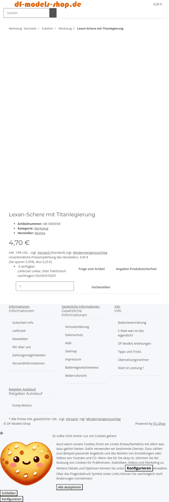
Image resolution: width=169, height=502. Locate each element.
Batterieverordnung (132, 322)
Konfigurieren (139, 468)
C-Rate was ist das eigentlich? (131, 333)
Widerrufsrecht (76, 375)
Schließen (9, 493)
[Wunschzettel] (145, 4)
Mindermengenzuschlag (90, 252)
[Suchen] (27, 13)
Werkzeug (41, 228)
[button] (138, 4)
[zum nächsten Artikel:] (126, 29)
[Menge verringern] (12, 286)
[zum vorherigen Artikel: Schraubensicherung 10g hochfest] (134, 29)
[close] (12, 46)
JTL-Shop (159, 423)
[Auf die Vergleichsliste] (12, 55)
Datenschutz (74, 335)
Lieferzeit (19, 331)
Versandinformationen (28, 363)
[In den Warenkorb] (105, 287)
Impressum (73, 359)
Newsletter (20, 339)
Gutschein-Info (22, 322)
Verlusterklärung (77, 327)
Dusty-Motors (22, 405)
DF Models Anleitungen (134, 343)
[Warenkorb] (157, 4)
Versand (44, 252)
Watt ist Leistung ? (131, 368)
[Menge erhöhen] (77, 286)
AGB (68, 343)
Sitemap (71, 351)
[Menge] (45, 286)
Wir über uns (21, 347)
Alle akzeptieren (69, 487)
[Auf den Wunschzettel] (20, 55)
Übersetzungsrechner (133, 360)
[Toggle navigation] (9, 5)
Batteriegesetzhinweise (81, 367)
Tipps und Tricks (129, 351)
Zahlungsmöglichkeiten (29, 355)
